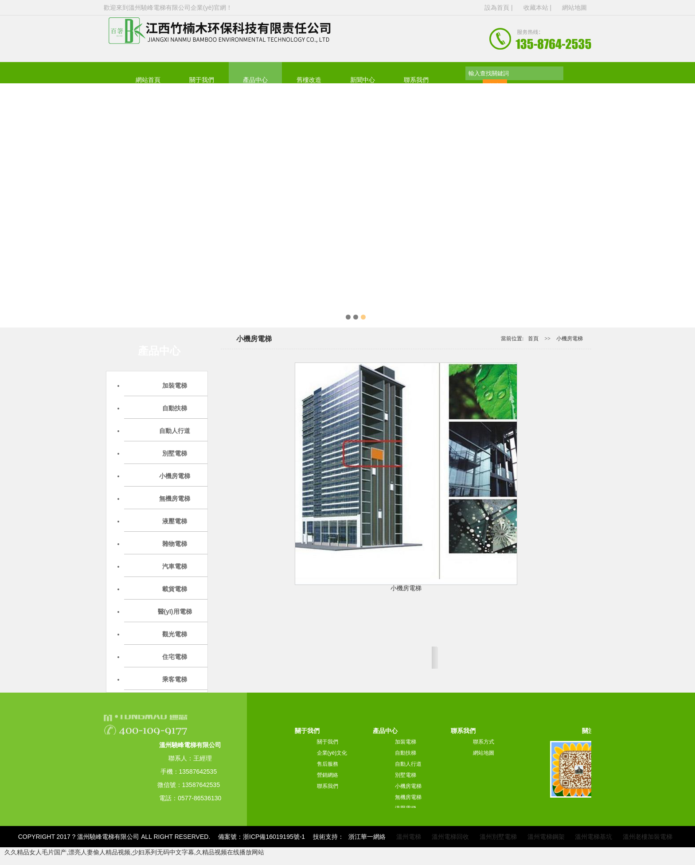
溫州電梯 (408, 836)
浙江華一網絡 (367, 836)
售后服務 (327, 764)
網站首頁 (148, 80)
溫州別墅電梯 (498, 836)
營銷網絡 (327, 775)
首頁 (533, 338)
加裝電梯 (405, 742)
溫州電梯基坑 (593, 836)
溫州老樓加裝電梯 (647, 836)
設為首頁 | (499, 7)
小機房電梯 (569, 338)
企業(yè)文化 (332, 753)
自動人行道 (408, 764)
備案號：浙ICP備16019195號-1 (261, 836)
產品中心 (255, 80)
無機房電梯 (408, 797)
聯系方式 (483, 742)
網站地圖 (574, 7)
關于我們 (201, 80)
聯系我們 (416, 80)
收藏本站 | (538, 7)
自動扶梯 (405, 753)
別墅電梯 (405, 775)
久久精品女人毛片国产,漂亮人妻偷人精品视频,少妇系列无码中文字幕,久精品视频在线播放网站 (134, 852)
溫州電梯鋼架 (546, 836)
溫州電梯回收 (450, 836)
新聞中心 (362, 80)
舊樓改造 (309, 80)
